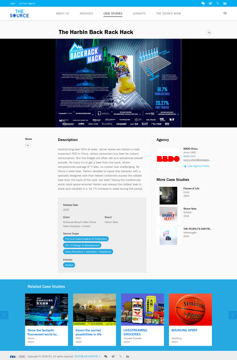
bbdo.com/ (189, 156)
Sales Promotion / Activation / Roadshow (88, 251)
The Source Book (168, 13)
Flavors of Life (191, 188)
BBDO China (190, 148)
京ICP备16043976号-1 (87, 356)
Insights (139, 13)
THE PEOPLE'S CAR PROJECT (200, 228)
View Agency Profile (196, 166)
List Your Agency (27, 3)
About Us (62, 13)
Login (12, 3)
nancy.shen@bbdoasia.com (197, 159)
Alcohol (69, 264)
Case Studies (113, 13)
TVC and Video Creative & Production (86, 238)
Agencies (86, 13)
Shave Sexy (189, 208)
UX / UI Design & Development (82, 245)
